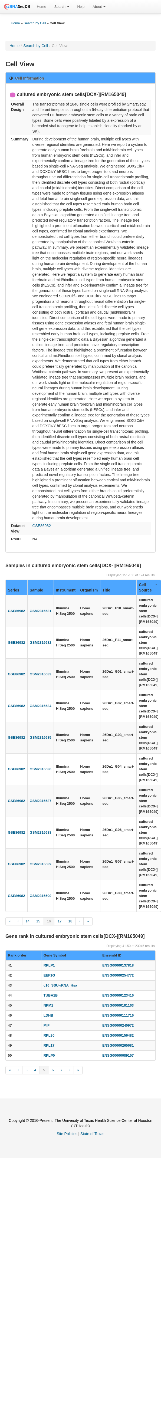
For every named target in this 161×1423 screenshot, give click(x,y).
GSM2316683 (40, 674)
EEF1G (49, 975)
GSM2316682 (40, 642)
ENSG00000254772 (118, 975)
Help (81, 7)
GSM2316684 (40, 706)
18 (70, 921)
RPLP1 (49, 965)
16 (49, 921)
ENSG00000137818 (118, 965)
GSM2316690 (40, 896)
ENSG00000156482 (118, 1035)
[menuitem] (41, 6)
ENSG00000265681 (118, 1045)
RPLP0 (49, 1055)
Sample (36, 590)
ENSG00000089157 (118, 1055)
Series (13, 590)
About (99, 7)
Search (61, 7)
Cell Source (148, 587)
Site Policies (67, 1134)
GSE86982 (41, 526)
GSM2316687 (40, 801)
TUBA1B (51, 995)
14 (27, 921)
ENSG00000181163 (118, 1005)
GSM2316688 (40, 832)
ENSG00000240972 (118, 1025)
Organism (89, 590)
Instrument (65, 590)
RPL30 (49, 1035)
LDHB (48, 1015)
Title (106, 590)
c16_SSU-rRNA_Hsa (60, 985)
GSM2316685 (40, 737)
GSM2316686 (40, 769)
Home (41, 7)
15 (38, 921)
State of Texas (92, 1134)
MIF (47, 1025)
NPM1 (48, 1005)
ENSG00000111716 (118, 1015)
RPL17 (49, 1045)
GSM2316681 (40, 611)
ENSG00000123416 (118, 995)
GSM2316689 (40, 864)
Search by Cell (35, 23)
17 (59, 921)
